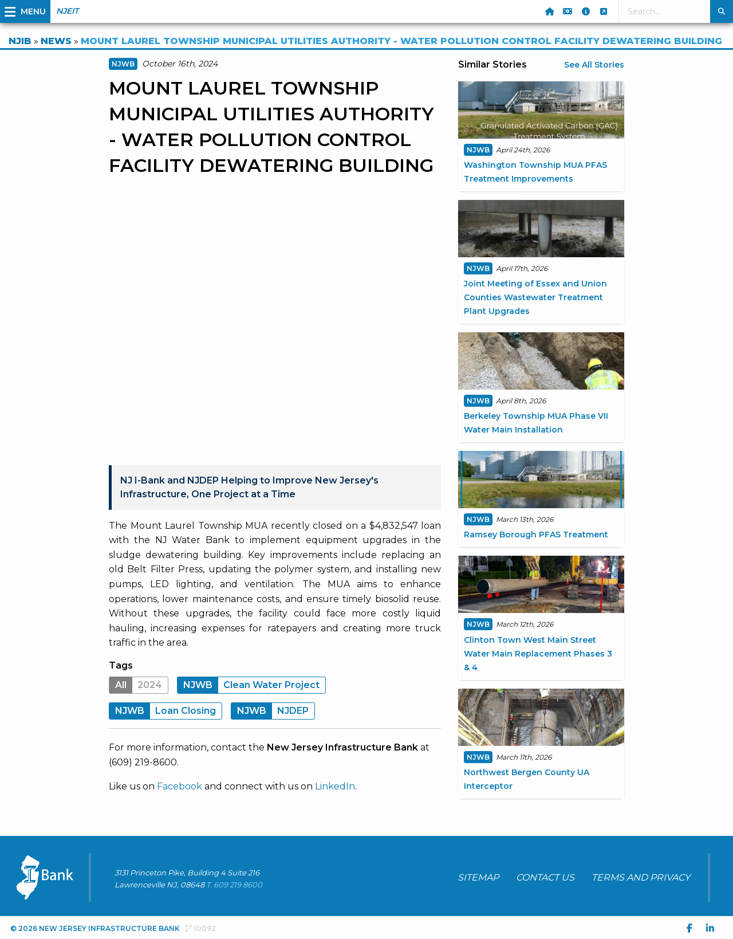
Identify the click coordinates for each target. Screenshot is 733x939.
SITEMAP (478, 877)
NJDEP (270, 710)
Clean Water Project (249, 685)
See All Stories (594, 65)
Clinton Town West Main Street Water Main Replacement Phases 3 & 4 (538, 654)
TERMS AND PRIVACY (641, 877)
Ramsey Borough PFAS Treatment (536, 534)
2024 (135, 685)
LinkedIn (335, 786)
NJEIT (67, 11)
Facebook (179, 786)
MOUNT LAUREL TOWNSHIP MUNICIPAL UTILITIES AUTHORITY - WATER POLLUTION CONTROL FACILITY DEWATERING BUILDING (401, 41)
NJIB (20, 41)
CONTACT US (545, 877)
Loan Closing (162, 710)
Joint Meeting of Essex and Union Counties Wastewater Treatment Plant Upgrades (535, 297)
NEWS (56, 41)
